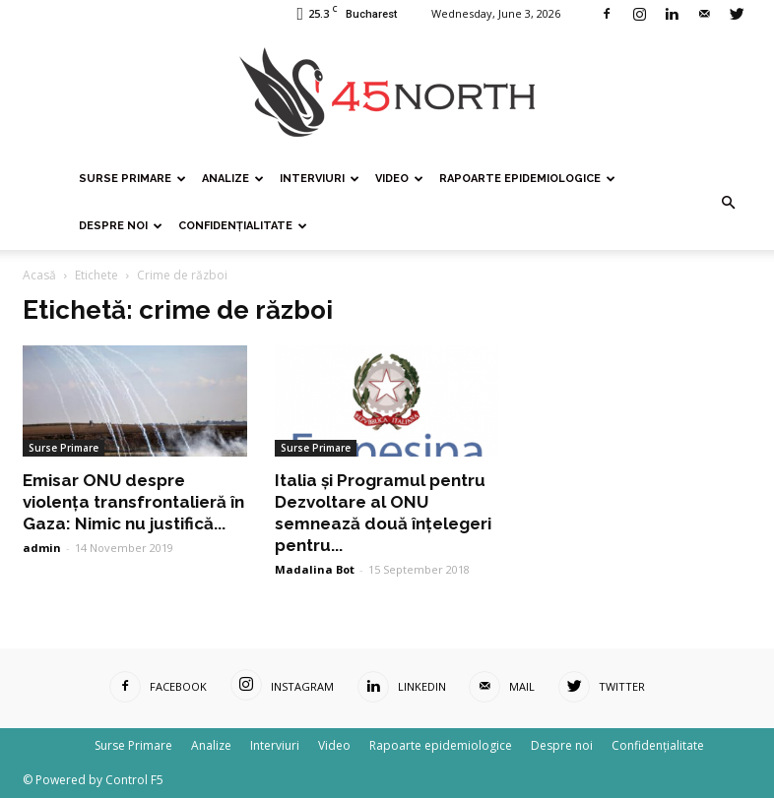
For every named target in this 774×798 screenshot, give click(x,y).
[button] (727, 202)
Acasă (39, 275)
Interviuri (319, 178)
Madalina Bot (315, 569)
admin (42, 547)
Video (399, 178)
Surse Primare (132, 178)
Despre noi (120, 225)
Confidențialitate (242, 225)
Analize (233, 178)
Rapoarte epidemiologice (527, 178)
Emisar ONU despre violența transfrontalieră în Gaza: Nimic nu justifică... (133, 501)
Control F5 (134, 779)
